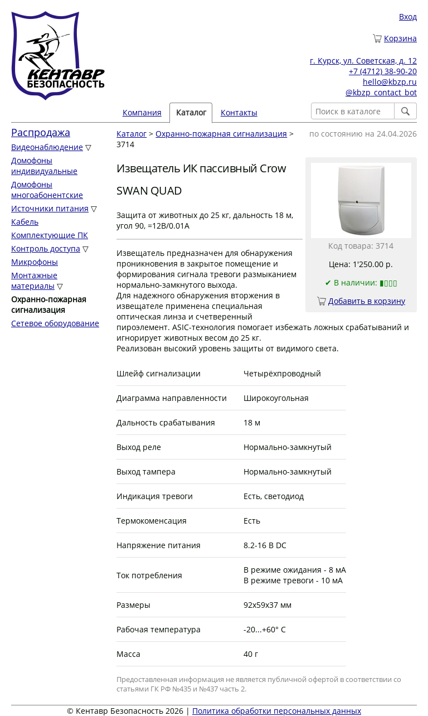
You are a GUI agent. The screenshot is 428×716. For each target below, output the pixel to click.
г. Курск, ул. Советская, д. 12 (363, 60)
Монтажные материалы (34, 280)
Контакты (239, 112)
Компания (142, 112)
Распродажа (40, 132)
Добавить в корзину (366, 301)
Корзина (400, 38)
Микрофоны (34, 262)
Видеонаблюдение (47, 147)
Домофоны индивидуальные (44, 165)
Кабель (24, 221)
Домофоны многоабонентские (47, 189)
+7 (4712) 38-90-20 (383, 71)
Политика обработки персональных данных (276, 710)
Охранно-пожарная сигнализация (221, 133)
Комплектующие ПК (49, 235)
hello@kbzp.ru (390, 81)
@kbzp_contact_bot (381, 92)
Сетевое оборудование (55, 323)
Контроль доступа (45, 248)
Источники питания (50, 208)
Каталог (191, 112)
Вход (408, 16)
